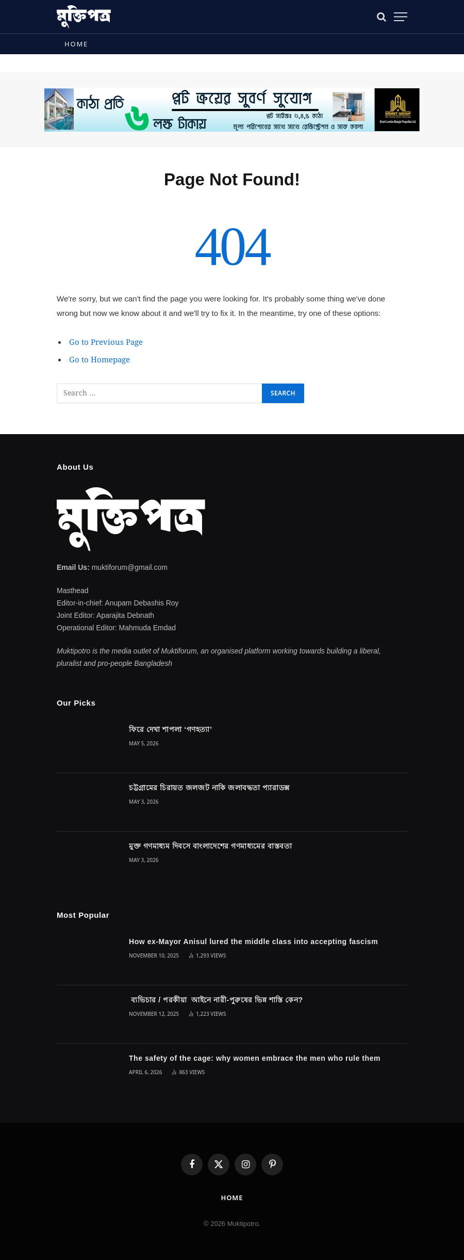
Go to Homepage (99, 360)
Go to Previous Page (106, 343)
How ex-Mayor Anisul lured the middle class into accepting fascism (253, 941)
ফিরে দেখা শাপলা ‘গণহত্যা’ (170, 729)
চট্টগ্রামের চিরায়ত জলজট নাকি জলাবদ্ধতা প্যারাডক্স (209, 788)
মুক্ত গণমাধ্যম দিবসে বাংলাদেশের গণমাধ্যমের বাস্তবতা (210, 846)
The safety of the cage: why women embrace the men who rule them (254, 1058)
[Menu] (400, 16)
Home (76, 44)
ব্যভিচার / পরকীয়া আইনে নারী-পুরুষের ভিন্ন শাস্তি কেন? (216, 1000)
